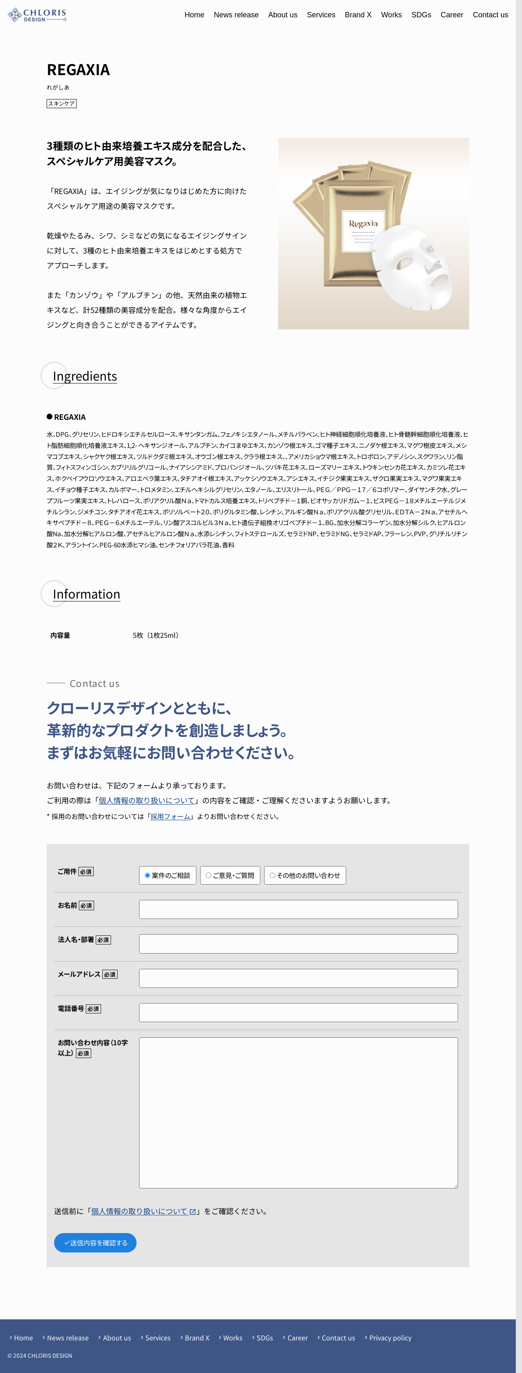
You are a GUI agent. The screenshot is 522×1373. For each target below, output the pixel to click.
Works (391, 15)
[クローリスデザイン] (37, 14)
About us (283, 15)
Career (452, 15)
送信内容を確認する (96, 1243)
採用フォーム (170, 816)
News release (236, 15)
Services (321, 15)
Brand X (358, 15)
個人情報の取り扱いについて (147, 800)
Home (194, 15)
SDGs (421, 15)
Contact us (490, 15)
